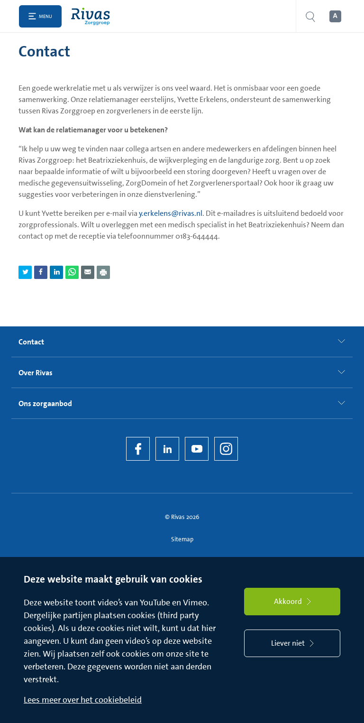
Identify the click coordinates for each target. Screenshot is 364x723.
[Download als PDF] (103, 272)
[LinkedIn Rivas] (167, 449)
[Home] (93, 16)
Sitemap (182, 539)
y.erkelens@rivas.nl (170, 213)
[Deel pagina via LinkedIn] (56, 272)
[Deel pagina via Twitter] (25, 272)
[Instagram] (226, 449)
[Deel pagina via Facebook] (40, 272)
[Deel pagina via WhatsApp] (72, 272)
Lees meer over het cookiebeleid (83, 699)
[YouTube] (197, 449)
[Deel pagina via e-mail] (87, 272)
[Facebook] (138, 449)
